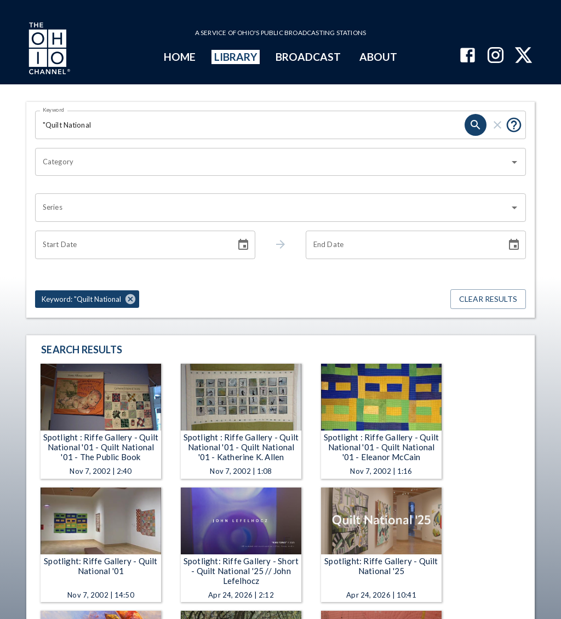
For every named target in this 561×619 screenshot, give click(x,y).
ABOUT (378, 56)
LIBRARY (235, 56)
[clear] (497, 125)
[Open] (514, 162)
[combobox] (272, 162)
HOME (180, 56)
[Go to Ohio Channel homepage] (48, 50)
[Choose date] (243, 245)
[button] (87, 299)
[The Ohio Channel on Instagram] (495, 56)
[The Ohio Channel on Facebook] (467, 56)
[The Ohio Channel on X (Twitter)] (523, 56)
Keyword (54, 109)
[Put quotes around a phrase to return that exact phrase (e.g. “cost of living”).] (514, 125)
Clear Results (488, 299)
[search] (475, 125)
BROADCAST (308, 56)
